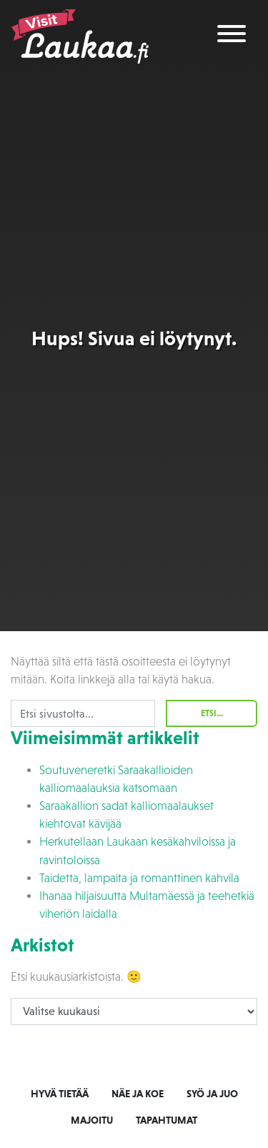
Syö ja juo (212, 1093)
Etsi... (212, 713)
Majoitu (92, 1120)
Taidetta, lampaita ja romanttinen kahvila (139, 878)
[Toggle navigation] (232, 36)
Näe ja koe (137, 1093)
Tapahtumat (166, 1120)
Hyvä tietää (60, 1093)
